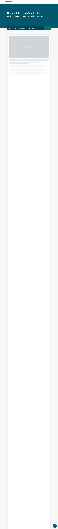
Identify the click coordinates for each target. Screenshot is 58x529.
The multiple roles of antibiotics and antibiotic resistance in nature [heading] (27, 42)
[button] (22, 28)
